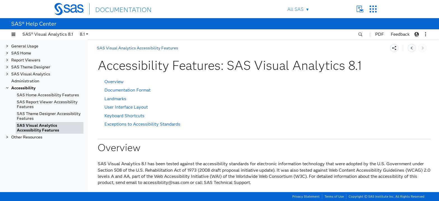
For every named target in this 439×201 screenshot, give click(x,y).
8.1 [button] (82, 34)
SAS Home (21, 53)
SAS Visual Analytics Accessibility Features (38, 128)
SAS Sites (373, 9)
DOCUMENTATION (115, 8)
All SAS (295, 9)
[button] (13, 34)
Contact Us (359, 9)
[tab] (49, 128)
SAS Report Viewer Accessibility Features (47, 104)
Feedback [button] (400, 34)
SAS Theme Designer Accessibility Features (49, 116)
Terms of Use (334, 196)
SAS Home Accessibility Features (48, 95)
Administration (25, 81)
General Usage (24, 46)
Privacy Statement (306, 196)
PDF (379, 34)
